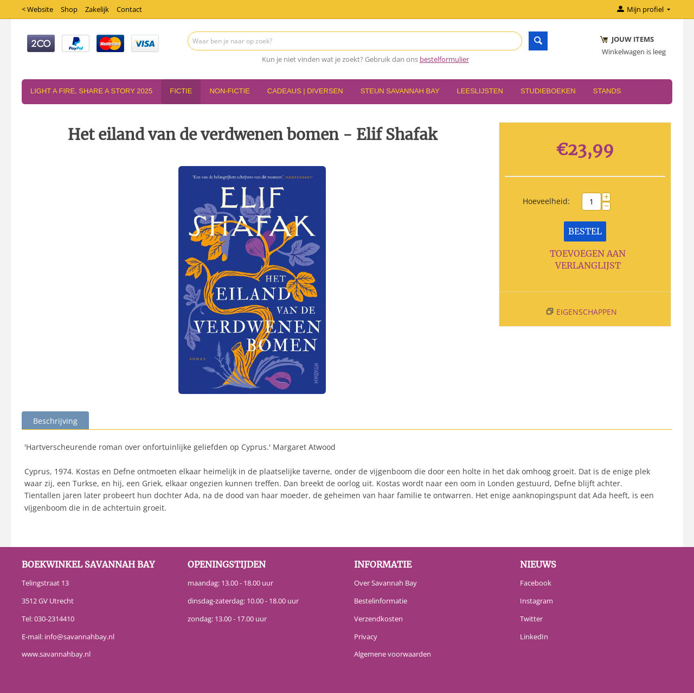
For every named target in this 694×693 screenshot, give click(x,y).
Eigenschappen (586, 312)
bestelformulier (444, 59)
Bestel (585, 231)
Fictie (181, 91)
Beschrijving (55, 421)
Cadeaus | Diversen (305, 91)
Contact (129, 9)
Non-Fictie (229, 91)
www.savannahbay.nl (56, 654)
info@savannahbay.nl (79, 636)
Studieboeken (548, 91)
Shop (69, 9)
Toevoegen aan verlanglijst (588, 259)
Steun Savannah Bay (400, 91)
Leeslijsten (480, 91)
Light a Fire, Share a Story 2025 (91, 91)
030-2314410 (54, 619)
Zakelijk (97, 9)
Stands (607, 91)
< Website (37, 9)
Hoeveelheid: (546, 201)
